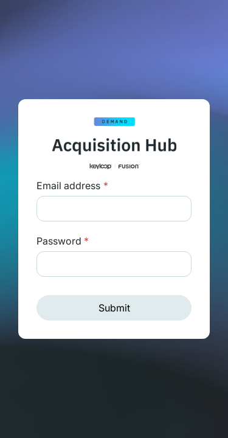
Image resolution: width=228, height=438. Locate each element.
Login (104, 185)
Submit (114, 308)
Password (62, 241)
